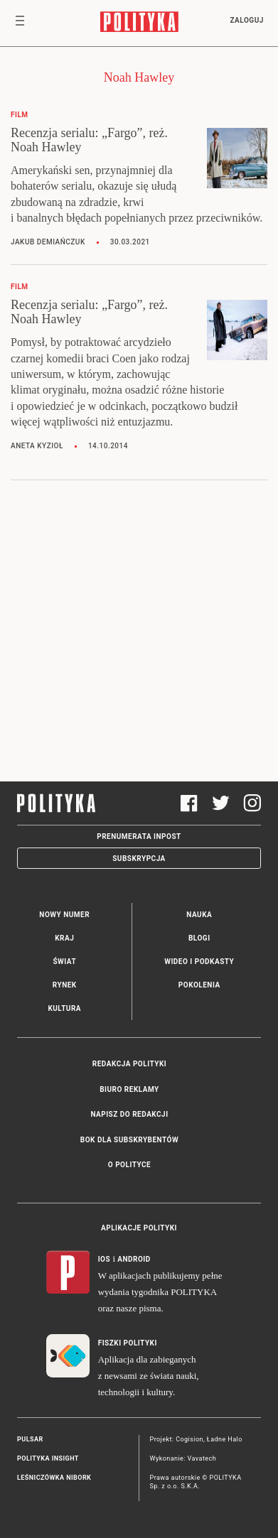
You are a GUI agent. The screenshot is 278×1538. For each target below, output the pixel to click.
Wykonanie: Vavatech (183, 1458)
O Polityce (129, 1165)
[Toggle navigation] (20, 23)
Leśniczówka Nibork (54, 1477)
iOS (104, 1259)
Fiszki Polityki (127, 1343)
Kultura (64, 1008)
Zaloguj (246, 20)
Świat (64, 961)
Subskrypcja (139, 858)
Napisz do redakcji (129, 1114)
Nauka (199, 915)
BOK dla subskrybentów (129, 1140)
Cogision (189, 1439)
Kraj (64, 938)
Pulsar (30, 1439)
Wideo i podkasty (199, 961)
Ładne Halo (224, 1439)
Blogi (199, 938)
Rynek (65, 985)
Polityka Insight (48, 1458)
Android (134, 1259)
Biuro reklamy (129, 1089)
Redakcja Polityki (129, 1064)
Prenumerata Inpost (139, 836)
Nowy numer (64, 915)
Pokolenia (199, 985)
